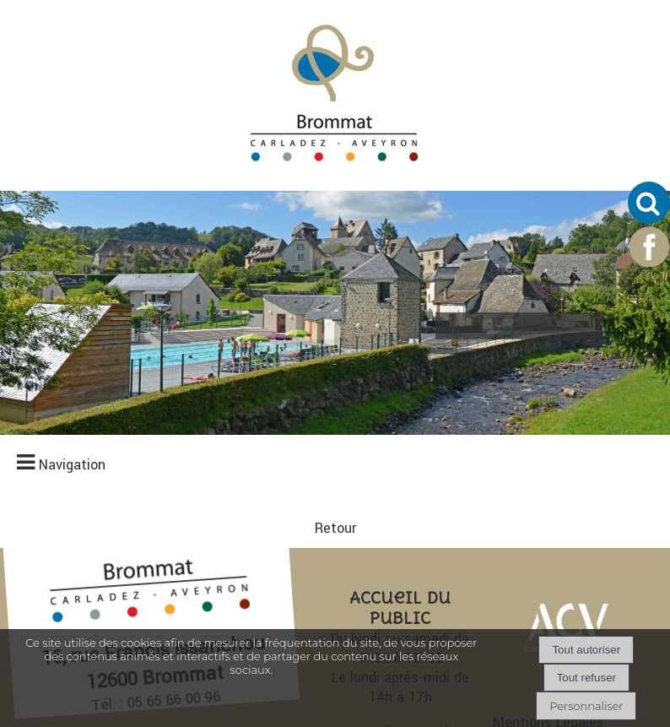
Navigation (72, 30)
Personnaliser (586, 706)
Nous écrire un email (400, 624)
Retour (335, 280)
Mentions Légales (548, 475)
